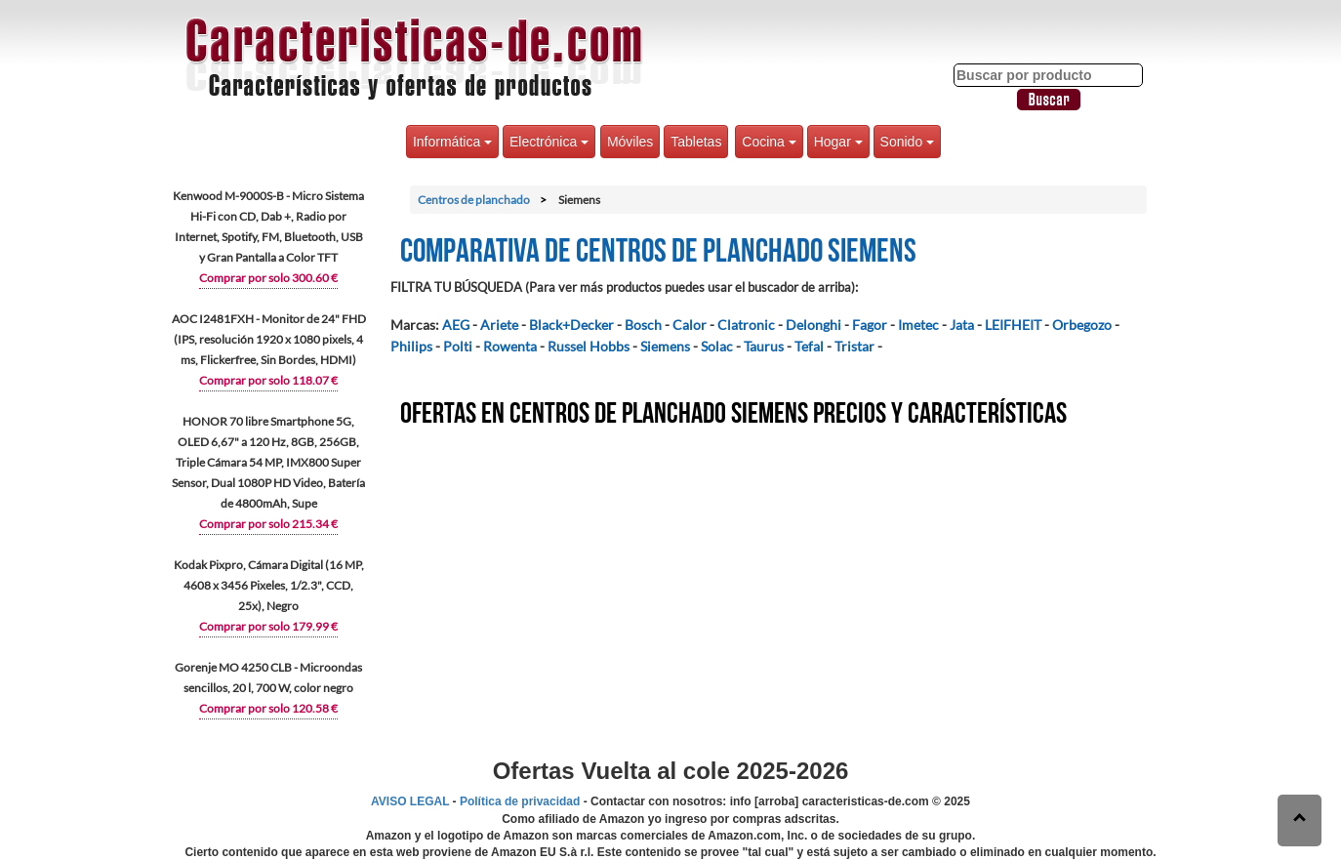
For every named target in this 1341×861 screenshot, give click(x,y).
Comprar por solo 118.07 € (268, 380)
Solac (717, 346)
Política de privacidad (520, 801)
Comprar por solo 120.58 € (268, 708)
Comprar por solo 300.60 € (268, 277)
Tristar (854, 346)
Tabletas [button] (695, 141)
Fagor (869, 324)
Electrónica (549, 141)
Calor (689, 324)
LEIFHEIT (1013, 324)
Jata (962, 324)
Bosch (643, 324)
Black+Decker (571, 324)
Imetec (918, 324)
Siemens (665, 346)
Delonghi (813, 324)
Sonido (907, 141)
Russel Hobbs (589, 346)
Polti (457, 346)
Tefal (809, 346)
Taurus (764, 346)
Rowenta (510, 346)
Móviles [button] (630, 141)
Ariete (499, 324)
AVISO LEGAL (410, 801)
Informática (452, 141)
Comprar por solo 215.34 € (268, 523)
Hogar (838, 141)
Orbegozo (1082, 324)
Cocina (768, 141)
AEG (455, 324)
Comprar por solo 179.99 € (268, 626)
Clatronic (746, 324)
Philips (411, 346)
